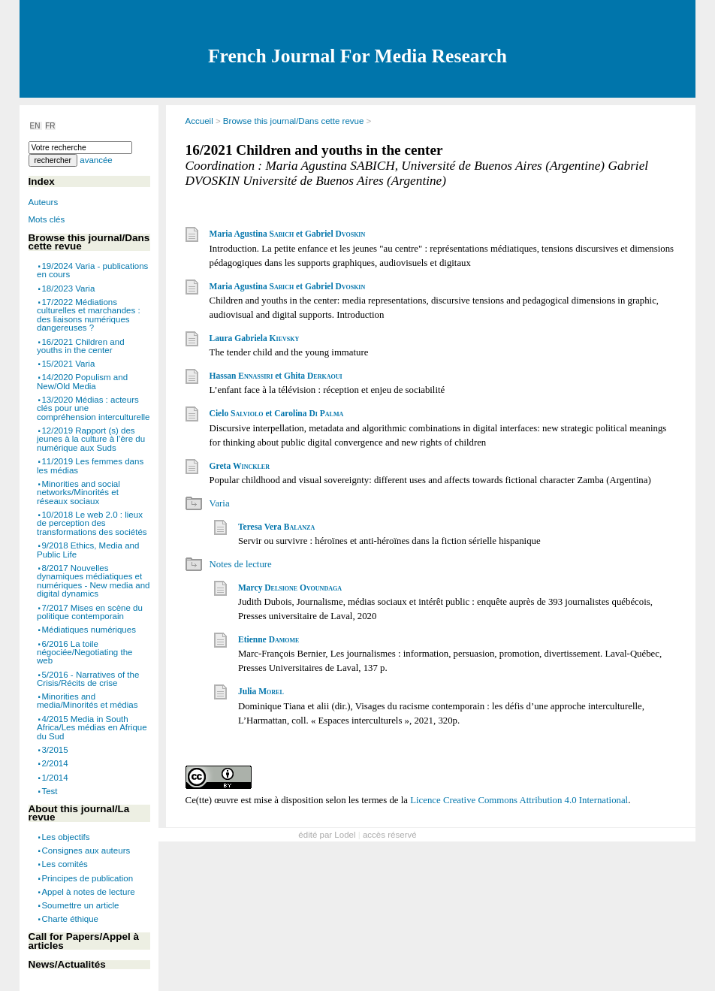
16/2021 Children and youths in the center (81, 346)
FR (50, 126)
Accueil (199, 120)
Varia (220, 503)
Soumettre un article (80, 904)
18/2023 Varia (68, 287)
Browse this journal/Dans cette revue (293, 120)
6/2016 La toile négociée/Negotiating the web (84, 652)
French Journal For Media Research (357, 56)
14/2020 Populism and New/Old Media (82, 382)
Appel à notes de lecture (87, 891)
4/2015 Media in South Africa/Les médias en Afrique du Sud (92, 728)
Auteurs (44, 202)
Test (49, 790)
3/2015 (54, 749)
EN (36, 126)
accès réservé (390, 834)
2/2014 (54, 763)
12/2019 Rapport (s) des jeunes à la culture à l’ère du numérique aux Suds (91, 439)
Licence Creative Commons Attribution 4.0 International (519, 800)
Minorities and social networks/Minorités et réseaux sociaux (78, 492)
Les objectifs (65, 836)
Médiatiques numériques (88, 629)
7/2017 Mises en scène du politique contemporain (90, 612)
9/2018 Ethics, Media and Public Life (88, 550)
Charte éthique (69, 918)
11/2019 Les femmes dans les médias (90, 466)
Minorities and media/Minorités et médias (87, 701)
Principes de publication (87, 877)
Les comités (64, 864)
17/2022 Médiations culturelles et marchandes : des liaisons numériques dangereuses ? (88, 315)
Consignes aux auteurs (85, 850)
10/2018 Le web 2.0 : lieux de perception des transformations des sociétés (92, 523)
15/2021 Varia (68, 363)
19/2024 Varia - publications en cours (92, 270)
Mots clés (47, 219)
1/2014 (54, 776)
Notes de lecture (241, 564)
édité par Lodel (326, 834)
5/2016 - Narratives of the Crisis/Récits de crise (88, 678)
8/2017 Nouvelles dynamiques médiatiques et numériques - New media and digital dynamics (93, 581)
